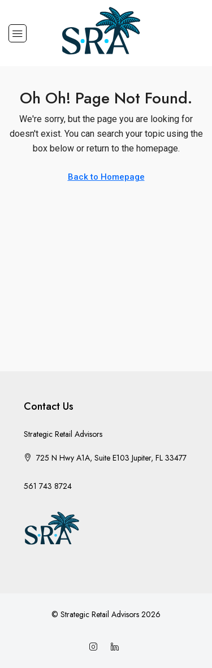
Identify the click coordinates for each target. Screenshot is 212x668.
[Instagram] (95, 647)
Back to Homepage (106, 177)
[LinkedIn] (117, 647)
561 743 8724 (48, 486)
